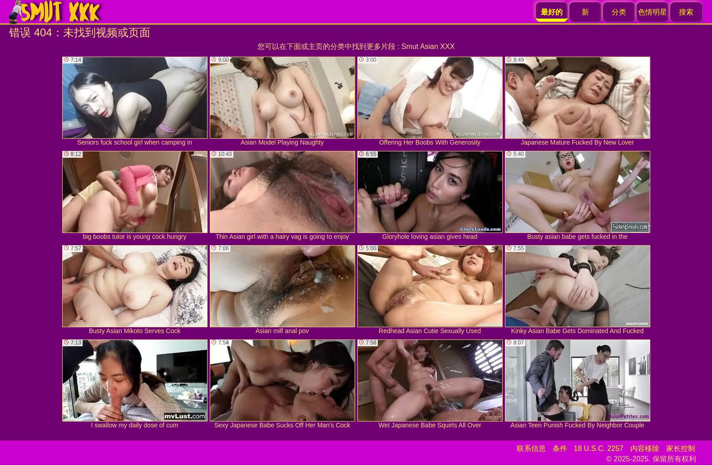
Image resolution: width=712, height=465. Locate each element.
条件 (560, 448)
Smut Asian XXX (428, 46)
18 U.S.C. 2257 (598, 448)
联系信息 (531, 448)
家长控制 (680, 448)
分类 (619, 12)
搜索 (686, 12)
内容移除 (644, 448)
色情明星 (652, 12)
